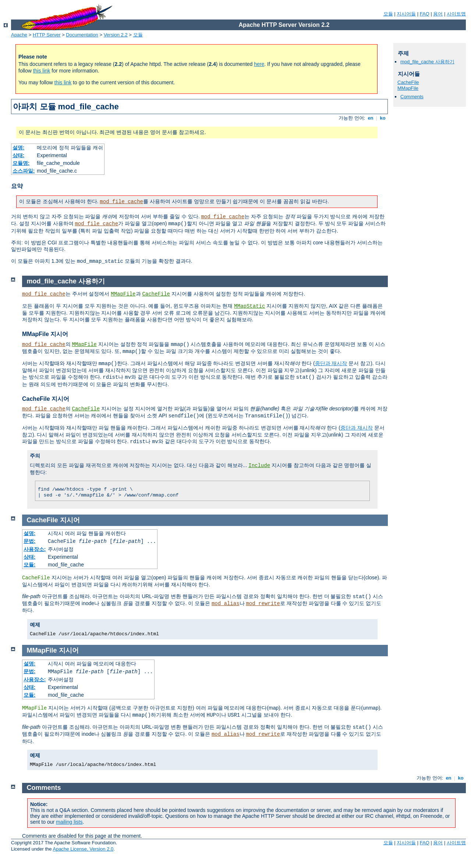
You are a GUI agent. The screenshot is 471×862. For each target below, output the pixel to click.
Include (259, 466)
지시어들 (406, 14)
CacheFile (408, 82)
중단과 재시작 (331, 363)
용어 (438, 14)
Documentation (82, 35)
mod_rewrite (263, 604)
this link (41, 71)
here (259, 64)
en (370, 118)
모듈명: (21, 163)
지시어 (70, 520)
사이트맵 (456, 14)
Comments (412, 96)
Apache (19, 35)
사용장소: (35, 549)
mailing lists (69, 822)
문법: (30, 541)
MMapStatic (249, 306)
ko (383, 118)
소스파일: (24, 171)
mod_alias (226, 604)
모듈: (30, 565)
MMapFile (407, 88)
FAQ (424, 14)
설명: (19, 148)
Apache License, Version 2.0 (83, 849)
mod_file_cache (121, 202)
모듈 (388, 14)
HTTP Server (47, 35)
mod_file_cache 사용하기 (427, 61)
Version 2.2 (116, 35)
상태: (19, 155)
